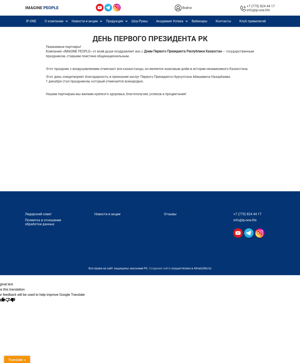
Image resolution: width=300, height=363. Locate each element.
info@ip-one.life (258, 10)
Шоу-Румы (139, 21)
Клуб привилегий (252, 21)
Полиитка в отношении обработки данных (43, 222)
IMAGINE (42, 7)
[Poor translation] (10, 300)
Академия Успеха (169, 21)
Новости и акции (85, 21)
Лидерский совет (38, 214)
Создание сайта (160, 268)
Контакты (223, 21)
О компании (54, 21)
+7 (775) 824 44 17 (261, 6)
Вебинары (199, 21)
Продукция (114, 21)
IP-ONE (31, 21)
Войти (183, 8)
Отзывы (170, 214)
